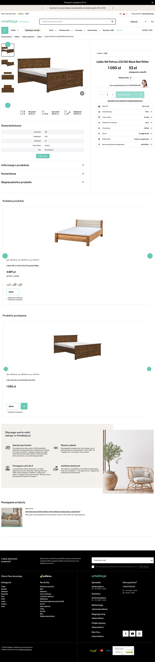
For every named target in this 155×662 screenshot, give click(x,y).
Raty (41, 589)
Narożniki (4, 594)
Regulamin (43, 591)
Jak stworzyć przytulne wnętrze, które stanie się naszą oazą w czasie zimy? (52, 512)
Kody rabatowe (45, 606)
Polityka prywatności (47, 586)
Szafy (3, 599)
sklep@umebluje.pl (98, 586)
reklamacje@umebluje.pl (100, 609)
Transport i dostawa (47, 596)
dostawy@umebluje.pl (99, 598)
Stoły (3, 606)
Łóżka (3, 601)
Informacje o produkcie (15, 165)
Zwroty (42, 604)
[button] (132, 22)
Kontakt (42, 611)
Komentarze (8, 173)
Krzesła (3, 604)
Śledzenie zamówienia (47, 616)
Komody (4, 589)
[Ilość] (107, 94)
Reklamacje (44, 599)
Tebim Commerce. (26, 649)
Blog (41, 614)
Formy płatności (45, 594)
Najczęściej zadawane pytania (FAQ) (52, 601)
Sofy (2, 596)
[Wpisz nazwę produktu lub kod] (77, 22)
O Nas (42, 609)
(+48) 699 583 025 (147, 14)
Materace (4, 591)
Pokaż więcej (42, 156)
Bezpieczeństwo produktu (16, 182)
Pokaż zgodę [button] (144, 567)
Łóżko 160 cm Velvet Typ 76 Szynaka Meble (22, 265)
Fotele (3, 586)
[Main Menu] (4, 30)
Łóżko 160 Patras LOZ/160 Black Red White (20, 380)
